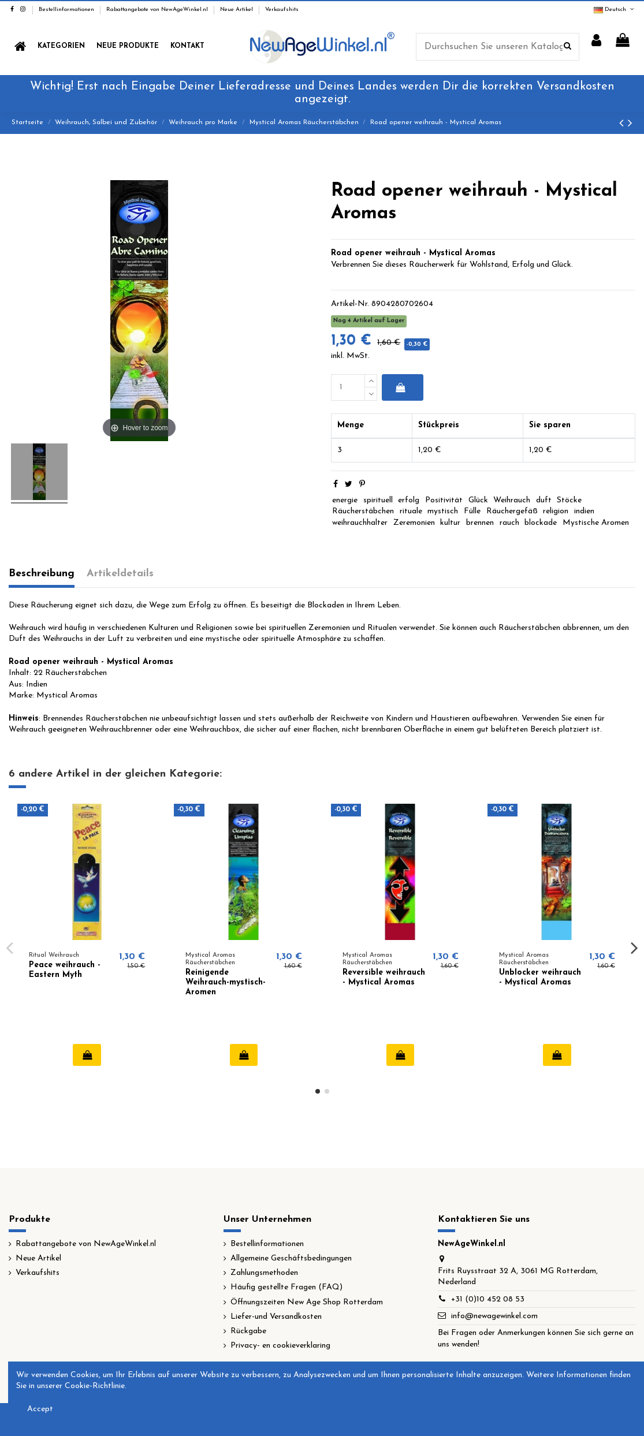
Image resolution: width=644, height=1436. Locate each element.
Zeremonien (414, 523)
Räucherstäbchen (363, 511)
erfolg (408, 500)
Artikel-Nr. (350, 304)
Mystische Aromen (596, 523)
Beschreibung (42, 573)
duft (544, 500)
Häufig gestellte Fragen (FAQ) (286, 1287)
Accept (40, 1409)
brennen (480, 523)
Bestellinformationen (67, 9)
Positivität (444, 500)
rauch (509, 523)
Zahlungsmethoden (264, 1273)
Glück (478, 500)
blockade (540, 523)
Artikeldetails (120, 573)
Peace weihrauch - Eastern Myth (64, 970)
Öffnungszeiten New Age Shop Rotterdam (306, 1302)
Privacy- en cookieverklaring (280, 1345)
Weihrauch (511, 500)
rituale (411, 511)
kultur (450, 523)
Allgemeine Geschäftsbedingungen (291, 1258)
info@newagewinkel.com (494, 1316)
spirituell (378, 500)
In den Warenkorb (400, 387)
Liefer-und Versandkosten (276, 1316)
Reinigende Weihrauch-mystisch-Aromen (225, 982)
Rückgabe (248, 1331)
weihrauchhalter (360, 523)
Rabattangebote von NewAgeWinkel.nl (158, 9)
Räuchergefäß (512, 511)
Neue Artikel (237, 9)
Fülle (472, 511)
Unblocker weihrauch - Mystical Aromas (540, 977)
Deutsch (614, 9)
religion (555, 511)
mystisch (442, 511)
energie (345, 500)
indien (584, 511)
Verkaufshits (282, 9)
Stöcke (569, 500)
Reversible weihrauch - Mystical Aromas (384, 977)
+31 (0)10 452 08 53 (487, 1299)
